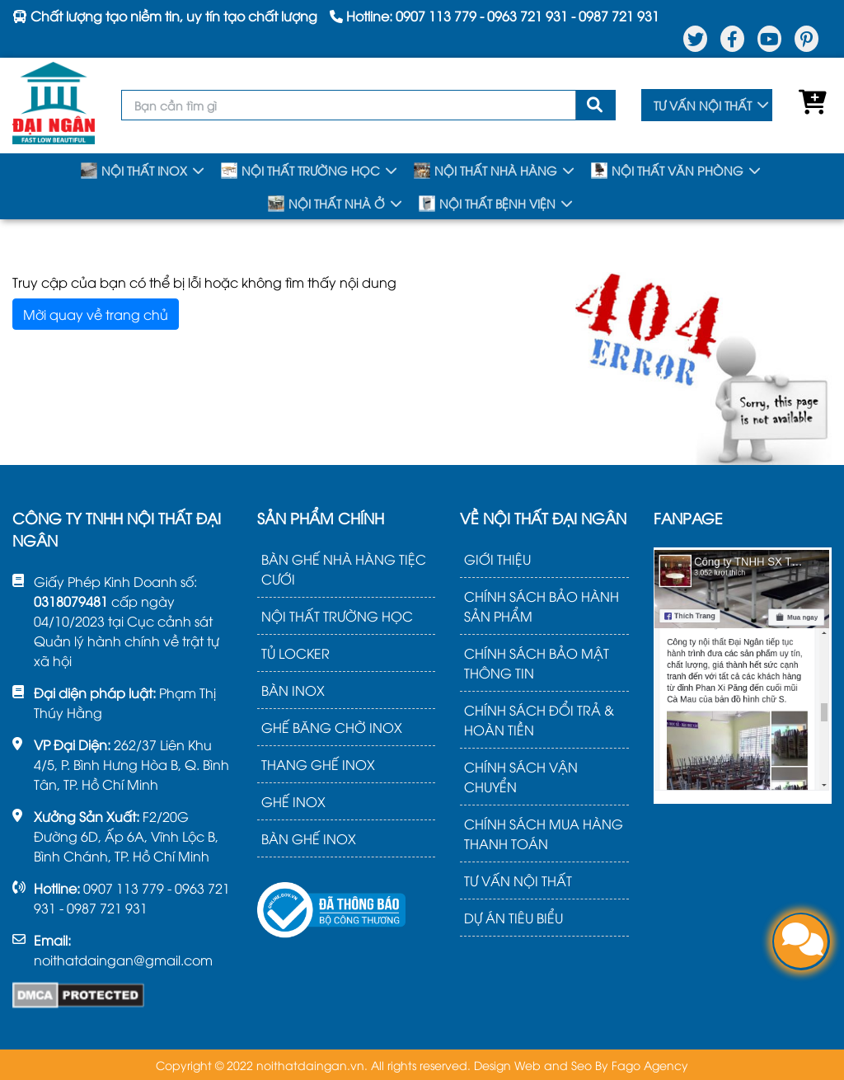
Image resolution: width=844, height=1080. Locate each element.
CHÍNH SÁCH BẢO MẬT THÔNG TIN (536, 663)
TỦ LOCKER (295, 653)
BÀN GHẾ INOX (308, 838)
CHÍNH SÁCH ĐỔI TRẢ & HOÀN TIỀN (539, 720)
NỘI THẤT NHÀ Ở (326, 203)
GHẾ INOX (293, 801)
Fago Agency (650, 1065)
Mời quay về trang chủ (95, 314)
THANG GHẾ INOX (318, 764)
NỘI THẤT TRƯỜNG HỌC (300, 170)
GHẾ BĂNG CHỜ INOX (331, 727)
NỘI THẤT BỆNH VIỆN (487, 203)
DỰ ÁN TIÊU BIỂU (513, 918)
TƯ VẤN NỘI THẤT (703, 105)
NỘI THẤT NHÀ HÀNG (485, 170)
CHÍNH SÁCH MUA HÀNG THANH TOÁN (543, 833)
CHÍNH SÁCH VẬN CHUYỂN (521, 777)
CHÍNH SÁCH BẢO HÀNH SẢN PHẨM (541, 606)
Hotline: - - (494, 16)
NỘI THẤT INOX (134, 170)
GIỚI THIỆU (497, 559)
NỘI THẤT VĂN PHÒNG (667, 170)
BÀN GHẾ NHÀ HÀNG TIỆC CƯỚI (343, 569)
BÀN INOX (293, 690)
